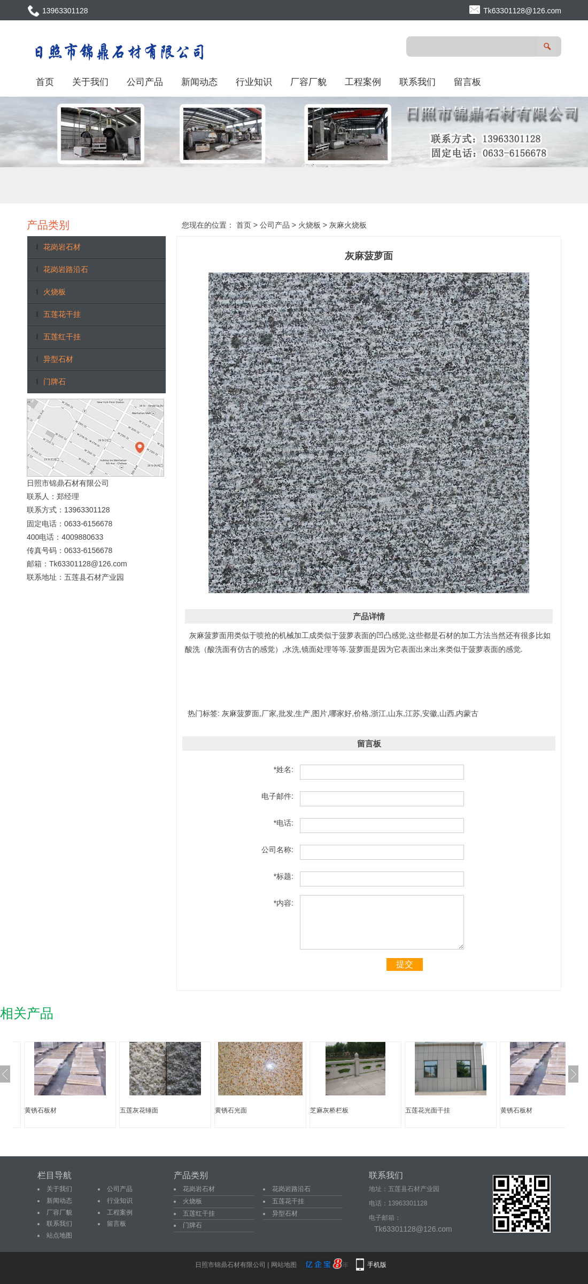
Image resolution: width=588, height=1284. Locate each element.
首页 (45, 81)
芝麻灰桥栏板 (329, 1110)
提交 (404, 964)
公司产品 (145, 81)
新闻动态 (199, 81)
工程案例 (363, 81)
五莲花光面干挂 (427, 1110)
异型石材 (58, 359)
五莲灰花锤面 (139, 1110)
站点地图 (59, 1235)
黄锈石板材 (41, 1110)
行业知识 (254, 81)
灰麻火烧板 (348, 225)
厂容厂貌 (308, 81)
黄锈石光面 (231, 1110)
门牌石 (54, 381)
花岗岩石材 (62, 247)
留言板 (467, 81)
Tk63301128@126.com (522, 10)
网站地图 (284, 1265)
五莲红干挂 (62, 336)
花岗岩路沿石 (65, 269)
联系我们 (417, 81)
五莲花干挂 (62, 314)
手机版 (376, 1265)
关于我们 (90, 81)
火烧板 (54, 291)
